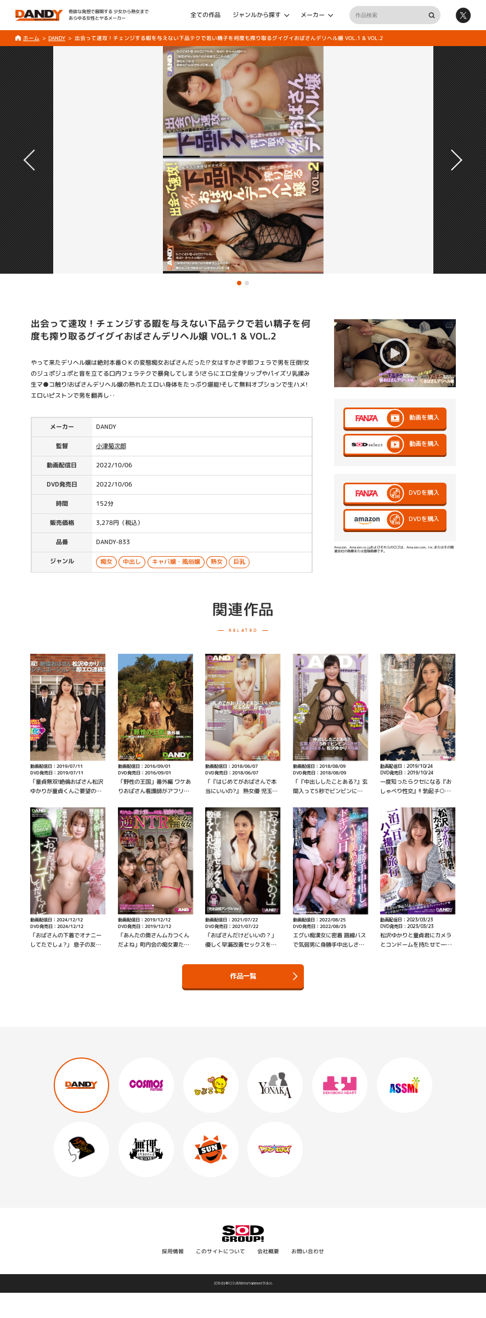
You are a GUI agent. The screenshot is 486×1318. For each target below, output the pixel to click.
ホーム (31, 38)
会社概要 (268, 1251)
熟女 (217, 561)
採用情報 (173, 1251)
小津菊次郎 (111, 446)
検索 (431, 15)
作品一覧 (264, 976)
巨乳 (239, 561)
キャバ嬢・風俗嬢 (176, 561)
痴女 (106, 561)
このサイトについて (220, 1251)
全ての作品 (205, 14)
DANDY (56, 38)
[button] (239, 283)
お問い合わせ (307, 1251)
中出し (132, 561)
